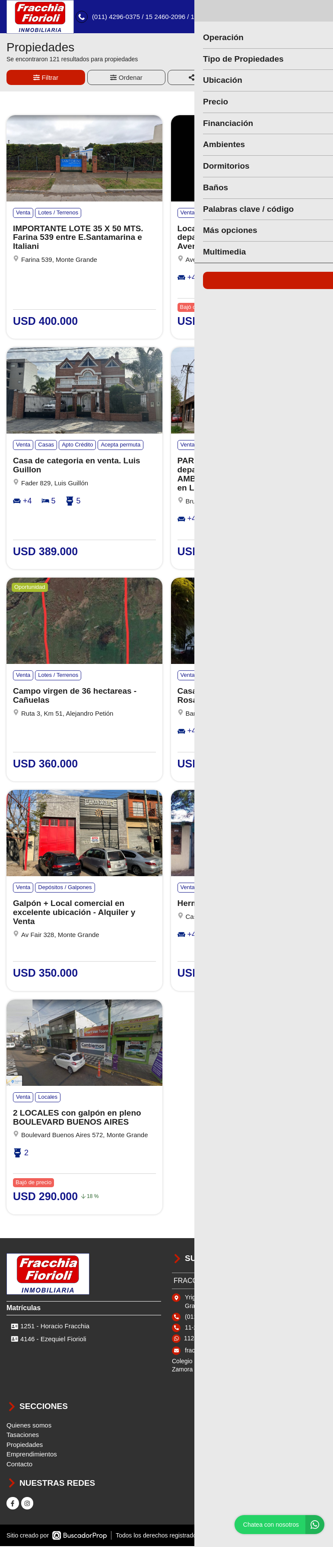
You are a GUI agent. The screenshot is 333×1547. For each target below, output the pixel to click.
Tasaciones (22, 1436)
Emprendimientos (31, 1455)
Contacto (19, 1465)
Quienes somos (28, 1426)
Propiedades (24, 1446)
